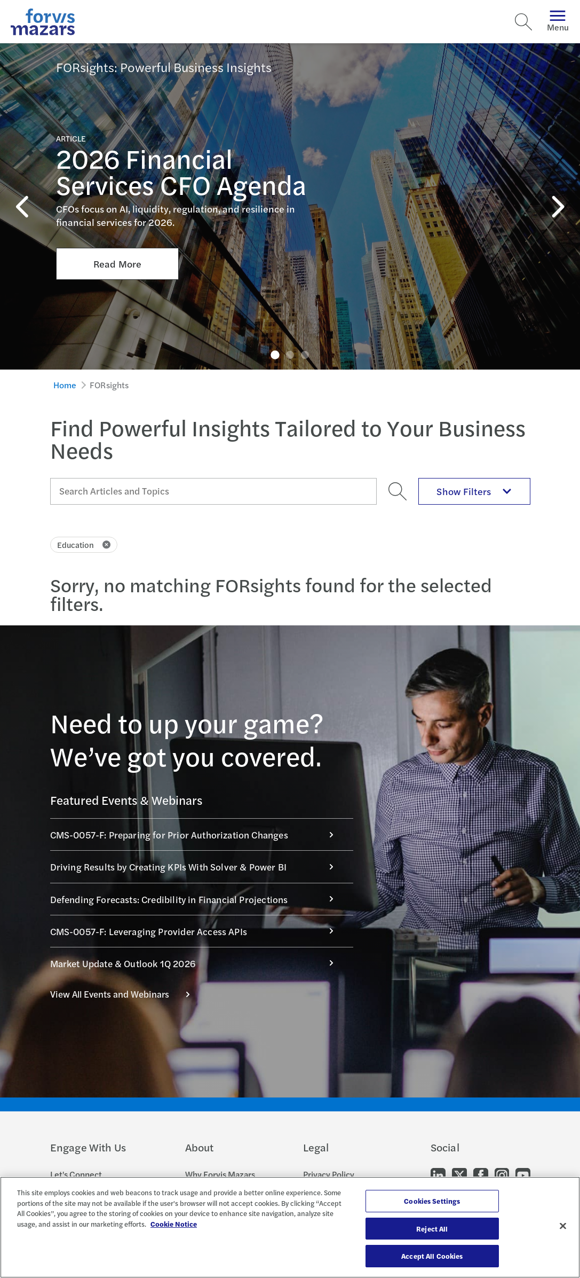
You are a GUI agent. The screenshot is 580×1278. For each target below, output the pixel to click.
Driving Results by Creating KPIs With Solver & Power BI (197, 866)
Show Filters (473, 491)
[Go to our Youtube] (522, 1175)
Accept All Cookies (432, 1256)
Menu (558, 21)
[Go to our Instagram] (502, 1175)
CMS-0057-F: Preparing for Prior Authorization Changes (197, 834)
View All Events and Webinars (125, 993)
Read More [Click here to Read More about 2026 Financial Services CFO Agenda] (117, 225)
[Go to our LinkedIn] (438, 1175)
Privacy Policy (328, 1174)
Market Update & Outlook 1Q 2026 (197, 963)
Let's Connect (76, 1174)
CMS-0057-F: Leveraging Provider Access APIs (197, 931)
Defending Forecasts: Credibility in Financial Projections (197, 899)
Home (65, 385)
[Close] (563, 1226)
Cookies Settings (432, 1201)
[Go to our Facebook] (480, 1175)
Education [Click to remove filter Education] (84, 544)
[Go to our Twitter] (459, 1175)
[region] (290, 1227)
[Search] (523, 22)
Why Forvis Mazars (220, 1174)
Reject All (432, 1229)
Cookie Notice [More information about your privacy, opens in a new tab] (173, 1224)
